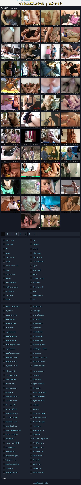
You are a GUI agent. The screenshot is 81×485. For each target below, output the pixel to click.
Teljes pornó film (10, 460)
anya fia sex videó (11, 361)
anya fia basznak (11, 336)
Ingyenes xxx (37, 434)
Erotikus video (10, 384)
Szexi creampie (38, 295)
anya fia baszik (38, 332)
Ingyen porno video (11, 472)
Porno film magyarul (12, 396)
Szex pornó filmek (11, 409)
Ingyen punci (9, 439)
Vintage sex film (38, 451)
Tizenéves (36, 245)
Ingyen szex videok (39, 413)
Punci (7, 270)
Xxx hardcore (9, 257)
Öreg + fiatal (37, 270)
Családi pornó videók (12, 443)
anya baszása (37, 306)
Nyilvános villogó (38, 278)
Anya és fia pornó (38, 430)
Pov (34, 300)
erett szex (36, 405)
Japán (7, 261)
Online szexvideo (10, 371)
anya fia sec (37, 353)
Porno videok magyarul (13, 430)
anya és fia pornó (38, 315)
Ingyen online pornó (11, 422)
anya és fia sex (37, 319)
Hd (34, 240)
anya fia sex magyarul (40, 357)
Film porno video (10, 405)
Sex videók (36, 460)
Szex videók (36, 388)
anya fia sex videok (39, 361)
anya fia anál (37, 328)
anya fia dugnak (10, 340)
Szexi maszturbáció (11, 266)
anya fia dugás (38, 336)
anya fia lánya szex (39, 344)
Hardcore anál (37, 257)
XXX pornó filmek (11, 401)
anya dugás (36, 311)
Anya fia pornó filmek (12, 464)
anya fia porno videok (12, 353)
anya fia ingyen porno (12, 344)
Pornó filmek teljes (39, 396)
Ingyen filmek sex (11, 426)
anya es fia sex (10, 319)
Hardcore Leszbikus (11, 287)
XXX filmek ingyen (11, 417)
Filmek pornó (37, 468)
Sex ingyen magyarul (39, 392)
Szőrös (7, 300)
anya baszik (9, 311)
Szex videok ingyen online (41, 439)
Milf (6, 249)
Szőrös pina (9, 392)
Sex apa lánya (10, 451)
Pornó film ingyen (38, 443)
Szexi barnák (9, 291)
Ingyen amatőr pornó (12, 456)
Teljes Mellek (37, 253)
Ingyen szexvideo (11, 388)
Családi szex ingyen (11, 434)
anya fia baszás (10, 332)
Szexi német (9, 295)
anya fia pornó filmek (40, 349)
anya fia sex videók (11, 366)
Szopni (7, 253)
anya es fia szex (38, 323)
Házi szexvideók (38, 456)
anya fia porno (10, 349)
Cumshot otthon (38, 261)
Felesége (8, 278)
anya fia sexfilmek (39, 366)
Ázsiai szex (9, 245)
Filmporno (36, 375)
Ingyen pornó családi (39, 417)
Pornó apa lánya (38, 472)
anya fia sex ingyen (11, 357)
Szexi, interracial (10, 283)
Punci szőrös (37, 426)
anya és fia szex (10, 323)
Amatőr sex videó (38, 447)
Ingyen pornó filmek (11, 413)
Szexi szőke (36, 283)
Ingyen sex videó (38, 371)
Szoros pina (9, 468)
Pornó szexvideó (10, 379)
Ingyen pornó (37, 379)
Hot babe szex (10, 274)
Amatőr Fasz (9, 240)
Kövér (35, 291)
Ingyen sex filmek (38, 384)
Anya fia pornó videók (23, 0)
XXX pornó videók (11, 375)
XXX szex (36, 409)
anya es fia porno (11, 315)
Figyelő (35, 266)
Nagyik (35, 274)
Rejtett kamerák (38, 287)
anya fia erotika (38, 340)
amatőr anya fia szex (12, 306)
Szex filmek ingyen (39, 422)
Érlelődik (35, 249)
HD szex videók (10, 447)
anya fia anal (9, 328)
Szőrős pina (36, 464)
